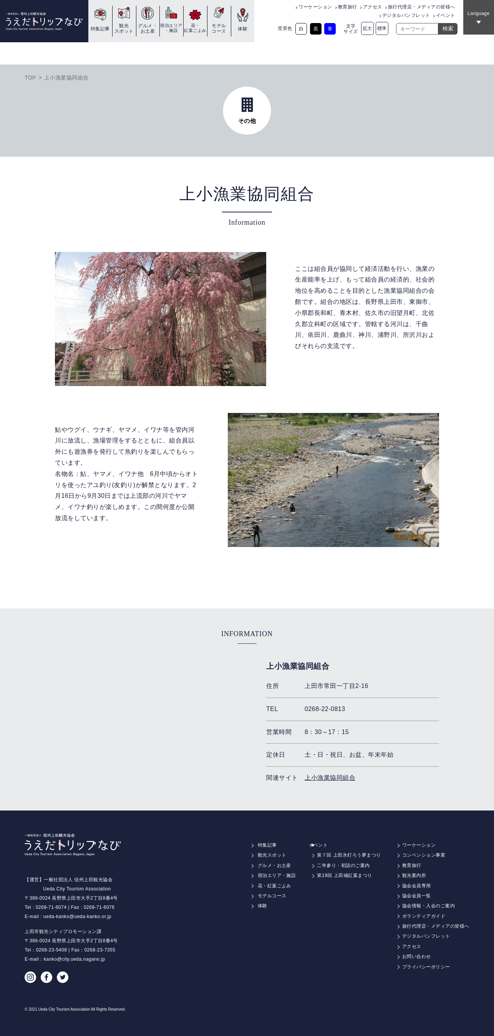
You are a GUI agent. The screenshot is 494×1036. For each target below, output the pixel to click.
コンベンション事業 (424, 855)
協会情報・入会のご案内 (428, 905)
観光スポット (124, 28)
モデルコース (219, 28)
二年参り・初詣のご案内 (343, 865)
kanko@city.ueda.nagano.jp (74, 959)
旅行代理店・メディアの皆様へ (421, 7)
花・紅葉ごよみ (195, 28)
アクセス (372, 7)
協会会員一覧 (416, 895)
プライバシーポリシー (426, 967)
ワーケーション (315, 7)
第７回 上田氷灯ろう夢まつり (349, 855)
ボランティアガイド (424, 916)
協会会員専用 (416, 885)
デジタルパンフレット (406, 15)
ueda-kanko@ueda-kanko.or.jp (77, 916)
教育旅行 (347, 7)
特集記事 (100, 28)
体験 (242, 28)
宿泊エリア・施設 (171, 28)
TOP (30, 78)
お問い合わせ (416, 956)
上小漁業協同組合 (330, 777)
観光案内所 (414, 875)
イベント (445, 15)
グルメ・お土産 (147, 28)
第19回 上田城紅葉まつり (344, 875)
